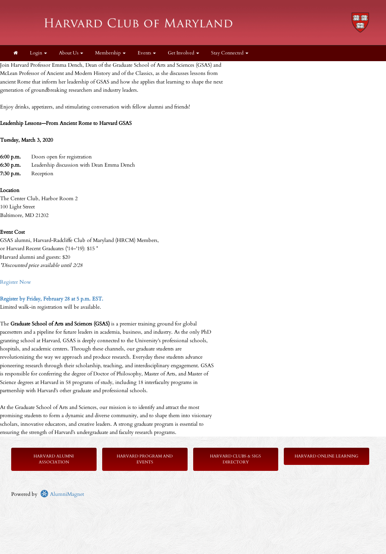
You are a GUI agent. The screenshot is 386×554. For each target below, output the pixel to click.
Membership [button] (110, 53)
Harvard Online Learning (326, 456)
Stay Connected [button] (229, 53)
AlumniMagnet (62, 494)
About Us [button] (71, 53)
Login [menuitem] (38, 53)
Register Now (15, 282)
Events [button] (147, 53)
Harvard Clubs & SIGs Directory (235, 459)
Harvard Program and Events (145, 459)
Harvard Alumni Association (54, 459)
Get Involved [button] (183, 53)
